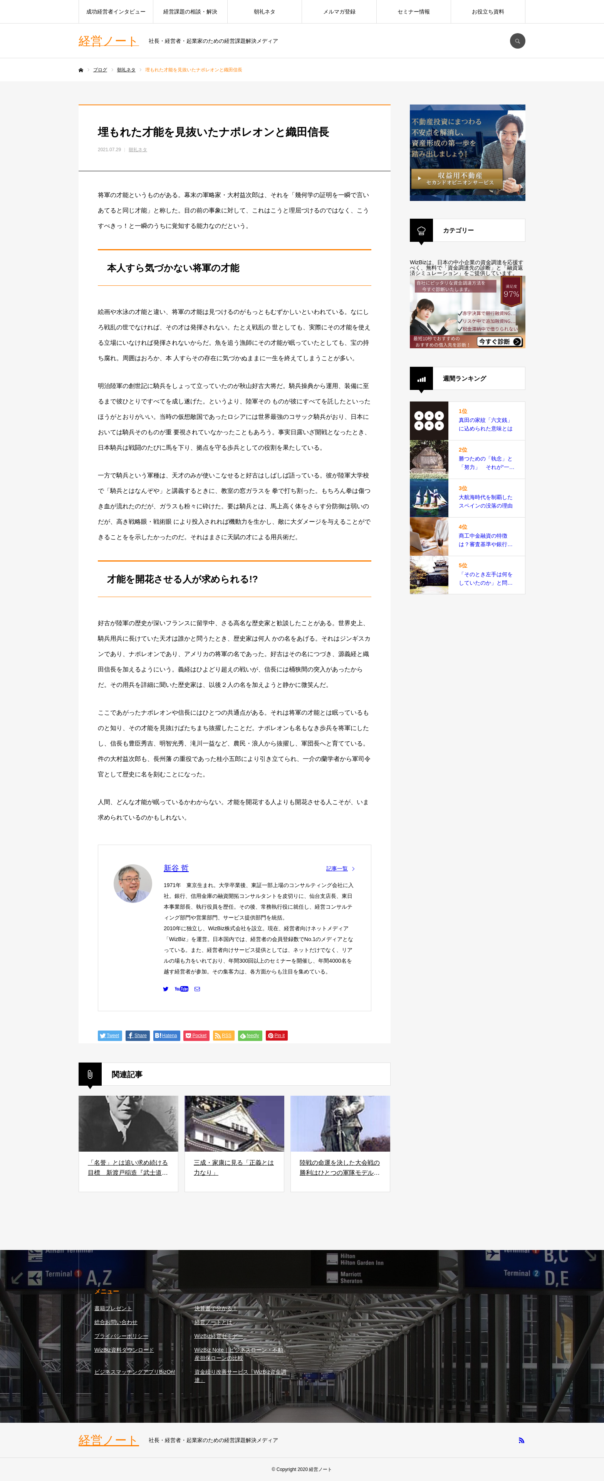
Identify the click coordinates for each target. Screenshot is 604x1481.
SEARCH (517, 41)
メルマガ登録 (339, 11)
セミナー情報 (414, 11)
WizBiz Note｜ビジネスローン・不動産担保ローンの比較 (239, 1354)
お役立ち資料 (488, 11)
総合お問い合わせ (116, 1322)
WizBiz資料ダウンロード (124, 1350)
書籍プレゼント (113, 1308)
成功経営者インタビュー (116, 11)
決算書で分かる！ (216, 1308)
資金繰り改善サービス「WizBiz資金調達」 (241, 1376)
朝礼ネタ (264, 11)
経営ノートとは (213, 1322)
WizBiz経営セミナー (219, 1336)
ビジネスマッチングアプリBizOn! (134, 1372)
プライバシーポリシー (121, 1336)
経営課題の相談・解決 (190, 11)
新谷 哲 (176, 868)
